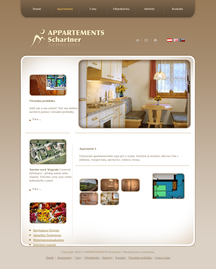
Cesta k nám (162, 257)
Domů (37, 8)
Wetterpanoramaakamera (48, 239)
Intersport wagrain (44, 244)
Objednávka (121, 8)
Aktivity (149, 8)
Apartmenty (65, 8)
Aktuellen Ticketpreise (47, 235)
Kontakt (177, 8)
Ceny (93, 8)
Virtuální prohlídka (140, 257)
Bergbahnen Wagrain (46, 230)
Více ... (36, 119)
